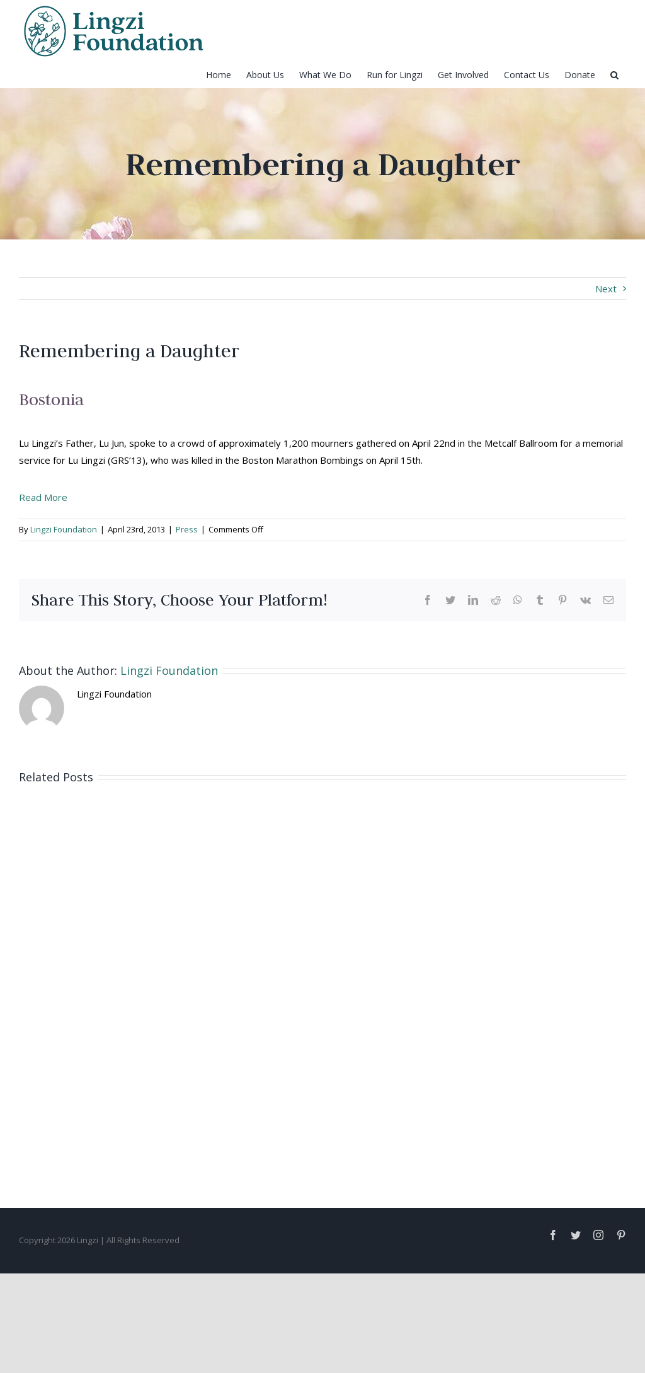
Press (187, 529)
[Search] (614, 75)
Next (606, 288)
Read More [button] (43, 497)
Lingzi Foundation (63, 529)
